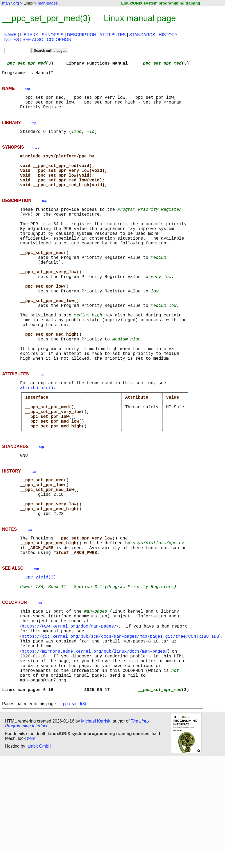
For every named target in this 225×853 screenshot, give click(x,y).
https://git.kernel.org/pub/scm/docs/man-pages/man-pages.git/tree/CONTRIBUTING (121, 719)
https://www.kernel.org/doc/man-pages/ (70, 708)
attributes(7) (36, 439)
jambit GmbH (38, 840)
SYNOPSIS (53, 35)
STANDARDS (142, 35)
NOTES (11, 39)
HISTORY (168, 35)
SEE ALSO (32, 39)
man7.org (10, 3)
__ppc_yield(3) (38, 653)
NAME (10, 35)
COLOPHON (59, 39)
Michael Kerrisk (95, 815)
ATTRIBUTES (113, 35)
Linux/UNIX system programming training (160, 3)
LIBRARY (29, 35)
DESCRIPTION (81, 35)
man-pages (48, 3)
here (31, 833)
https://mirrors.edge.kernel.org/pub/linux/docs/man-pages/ (96, 737)
